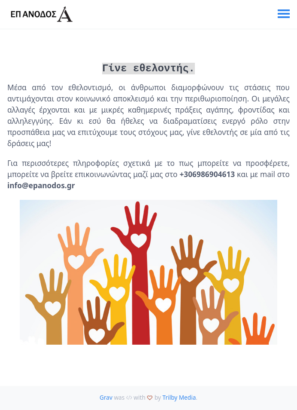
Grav (106, 396)
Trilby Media (179, 396)
